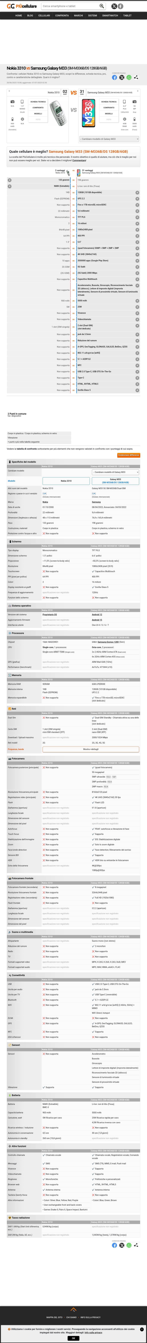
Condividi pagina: (136, 77)
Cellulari (44, 15)
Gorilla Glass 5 (108, 390)
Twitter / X (114, 6)
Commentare (79, 160)
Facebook (120, 6)
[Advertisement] (73, 42)
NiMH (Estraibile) (38, 186)
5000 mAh (108, 301)
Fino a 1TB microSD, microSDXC (108, 205)
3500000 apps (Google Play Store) (108, 261)
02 (65, 92)
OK (73, 1338)
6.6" (108, 242)
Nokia (45, 502)
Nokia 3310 (66, 481)
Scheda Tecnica (38, 102)
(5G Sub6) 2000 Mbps (108, 273)
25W (108, 307)
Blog (30, 15)
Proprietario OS (50, 614)
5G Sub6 (108, 267)
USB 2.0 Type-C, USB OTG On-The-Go (108, 372)
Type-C (108, 378)
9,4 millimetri (108, 211)
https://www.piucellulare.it (23, 6)
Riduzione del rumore (108, 341)
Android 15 (97, 620)
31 (82, 92)
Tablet (127, 15)
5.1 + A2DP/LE (108, 359)
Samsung (96, 502)
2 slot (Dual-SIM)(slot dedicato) (108, 327)
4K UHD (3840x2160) (108, 254)
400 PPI (108, 236)
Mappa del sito (54, 1317)
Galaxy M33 (115, 481)
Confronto (38, 108)
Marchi (78, 15)
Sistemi (92, 15)
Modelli (38, 114)
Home (19, 15)
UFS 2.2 (108, 199)
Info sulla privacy (90, 1317)
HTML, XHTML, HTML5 (108, 384)
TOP (73, 1311)
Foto (38, 119)
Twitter (121, 77)
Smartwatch (110, 15)
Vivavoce (108, 313)
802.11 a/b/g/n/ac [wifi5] (108, 353)
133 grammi (38, 180)
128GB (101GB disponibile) (108, 193)
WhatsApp (128, 77)
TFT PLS (108, 217)
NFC (108, 365)
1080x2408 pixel (108, 230)
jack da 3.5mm (108, 334)
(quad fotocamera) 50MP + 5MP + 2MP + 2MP (108, 248)
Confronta (62, 15)
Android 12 (97, 614)
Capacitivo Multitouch (108, 279)
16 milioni (108, 224)
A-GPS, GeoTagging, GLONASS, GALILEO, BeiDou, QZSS (108, 347)
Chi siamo (71, 1317)
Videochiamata (108, 319)
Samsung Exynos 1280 (108, 642)
